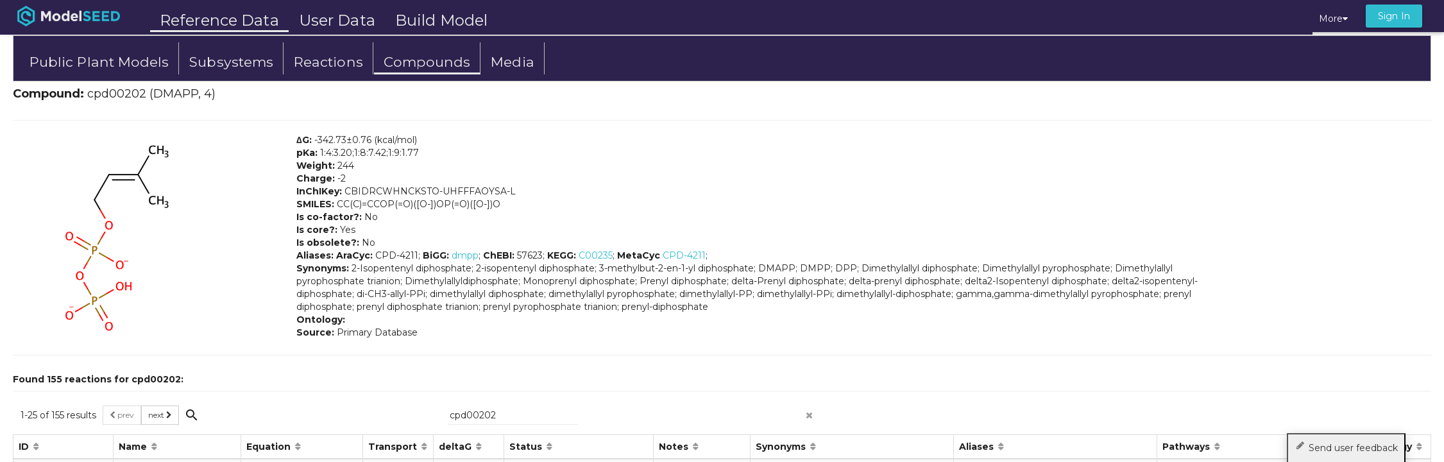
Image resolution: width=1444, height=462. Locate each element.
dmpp (465, 255)
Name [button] (134, 446)
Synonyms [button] (782, 446)
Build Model (441, 20)
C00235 (596, 255)
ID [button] (25, 446)
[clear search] (809, 411)
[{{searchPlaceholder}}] (513, 415)
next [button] (160, 415)
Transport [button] (394, 446)
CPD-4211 (684, 255)
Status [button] (527, 446)
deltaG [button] (456, 446)
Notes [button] (675, 446)
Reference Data (219, 20)
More (1333, 18)
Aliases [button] (977, 446)
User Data (337, 20)
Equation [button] (269, 446)
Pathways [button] (1187, 446)
